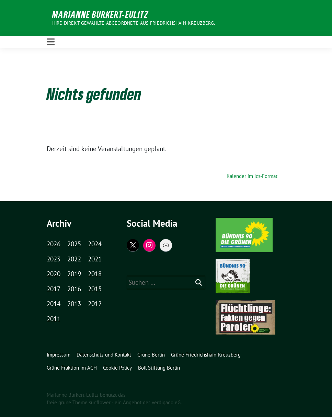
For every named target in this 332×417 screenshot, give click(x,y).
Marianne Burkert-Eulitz (100, 14)
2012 (95, 304)
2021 (95, 259)
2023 (53, 259)
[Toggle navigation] (51, 42)
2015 (95, 289)
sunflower (100, 402)
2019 (74, 274)
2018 (95, 274)
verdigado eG (166, 402)
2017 (53, 289)
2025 (74, 244)
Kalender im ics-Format (252, 176)
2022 (74, 259)
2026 (53, 244)
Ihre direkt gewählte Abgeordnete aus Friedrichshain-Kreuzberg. (133, 23)
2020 (53, 274)
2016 (74, 289)
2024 (95, 244)
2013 (74, 304)
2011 (53, 319)
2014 (53, 304)
